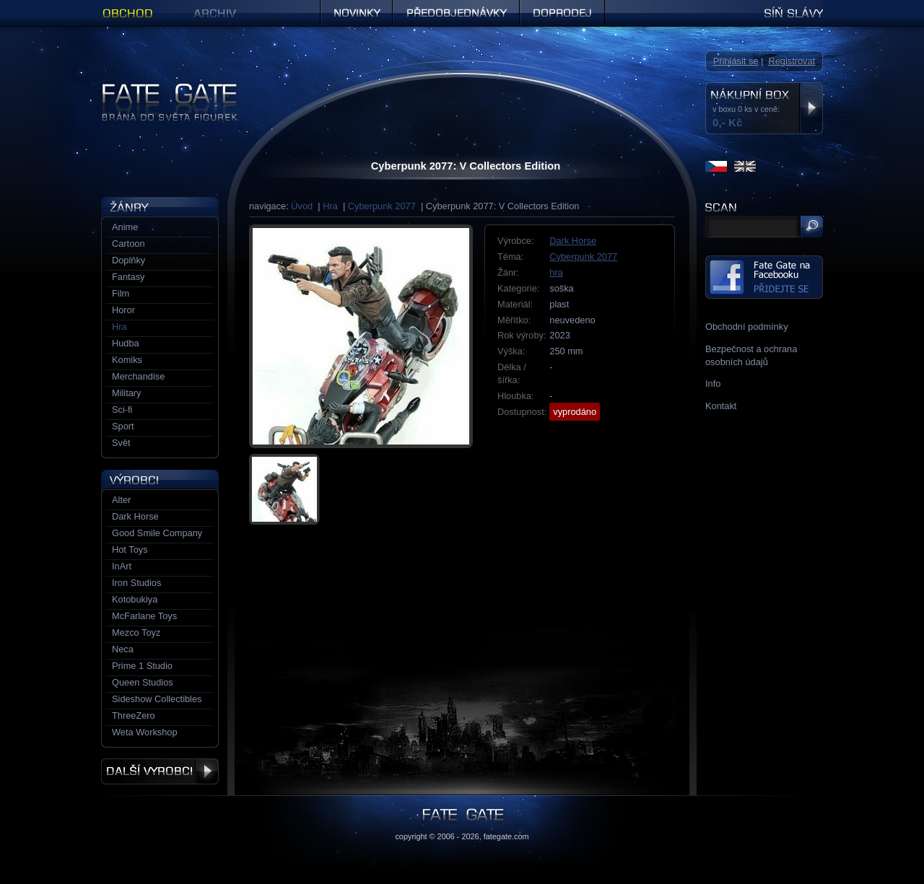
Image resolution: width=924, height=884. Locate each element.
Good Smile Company (157, 533)
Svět (121, 442)
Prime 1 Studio (142, 665)
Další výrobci (160, 771)
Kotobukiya (134, 599)
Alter (121, 499)
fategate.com (506, 836)
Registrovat (791, 61)
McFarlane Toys (144, 616)
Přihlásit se (736, 61)
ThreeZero (133, 715)
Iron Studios (136, 582)
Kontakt (720, 406)
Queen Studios (142, 682)
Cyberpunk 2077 (382, 206)
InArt (121, 566)
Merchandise (138, 376)
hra (556, 272)
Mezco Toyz (136, 632)
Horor (123, 310)
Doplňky (128, 260)
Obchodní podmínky (746, 326)
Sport (123, 426)
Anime (125, 227)
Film (120, 293)
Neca (123, 649)
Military (126, 393)
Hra (330, 206)
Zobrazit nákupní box (811, 108)
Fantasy (128, 276)
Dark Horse (572, 240)
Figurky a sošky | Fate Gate (157, 88)
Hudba (125, 343)
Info (712, 383)
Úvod (302, 206)
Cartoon (128, 243)
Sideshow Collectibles (156, 698)
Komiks (127, 359)
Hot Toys (130, 549)
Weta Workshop (145, 732)
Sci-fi (122, 409)
